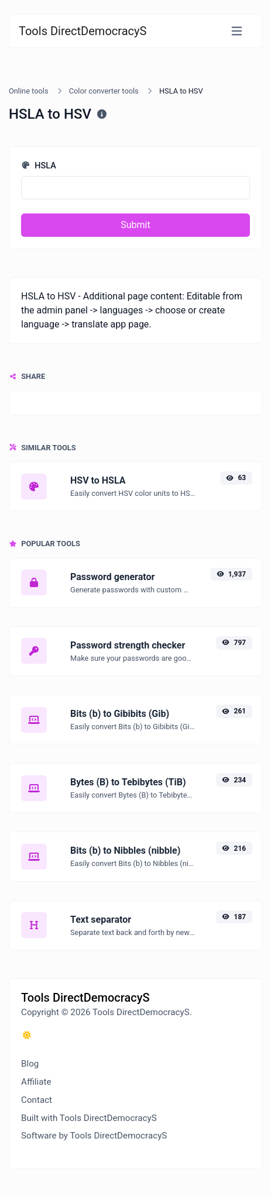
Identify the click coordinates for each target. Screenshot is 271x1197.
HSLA (38, 166)
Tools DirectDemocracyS (82, 31)
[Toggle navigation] (236, 31)
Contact (36, 1100)
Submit (135, 224)
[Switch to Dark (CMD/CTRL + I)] (27, 1035)
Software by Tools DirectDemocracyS (94, 1135)
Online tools (29, 91)
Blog (30, 1063)
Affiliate (36, 1082)
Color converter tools (104, 91)
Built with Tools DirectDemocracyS (89, 1118)
